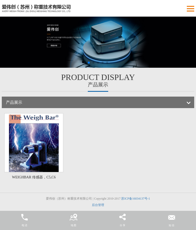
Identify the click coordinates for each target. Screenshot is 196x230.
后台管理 (98, 205)
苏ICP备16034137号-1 (135, 198)
